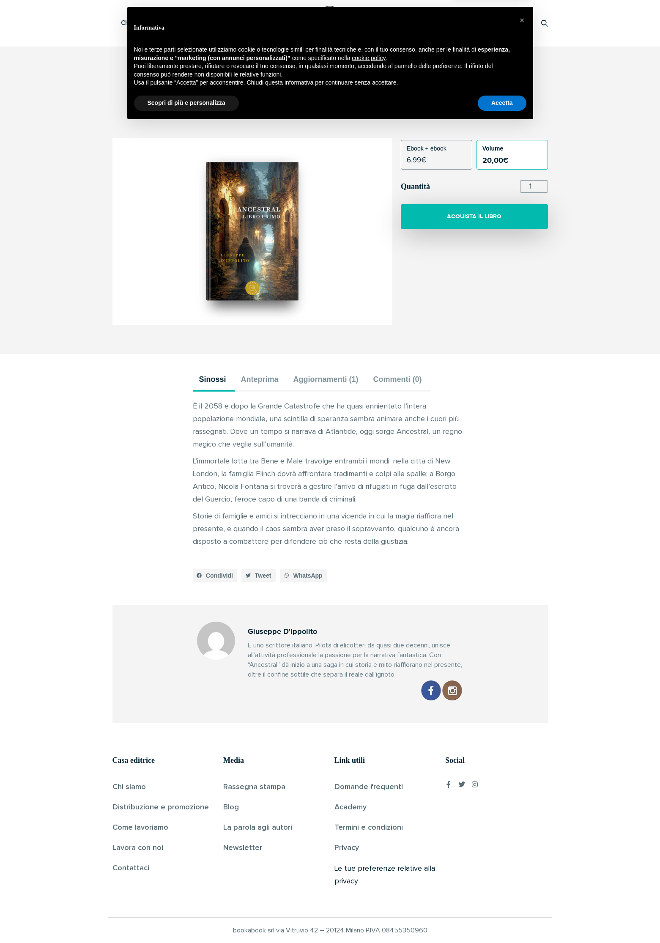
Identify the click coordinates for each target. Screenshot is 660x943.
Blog (231, 807)
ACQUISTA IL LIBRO (474, 216)
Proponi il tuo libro (477, 23)
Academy (350, 807)
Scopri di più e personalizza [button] (186, 919)
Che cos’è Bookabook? (155, 23)
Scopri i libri (222, 23)
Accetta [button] (502, 919)
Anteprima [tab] (260, 379)
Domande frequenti (368, 787)
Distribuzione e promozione (160, 807)
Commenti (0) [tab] (397, 379)
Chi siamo (129, 787)
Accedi (523, 23)
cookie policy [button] (368, 875)
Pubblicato (362, 115)
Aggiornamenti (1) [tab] (326, 379)
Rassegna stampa (254, 787)
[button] (215, 576)
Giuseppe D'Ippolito (315, 115)
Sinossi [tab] (212, 379)
